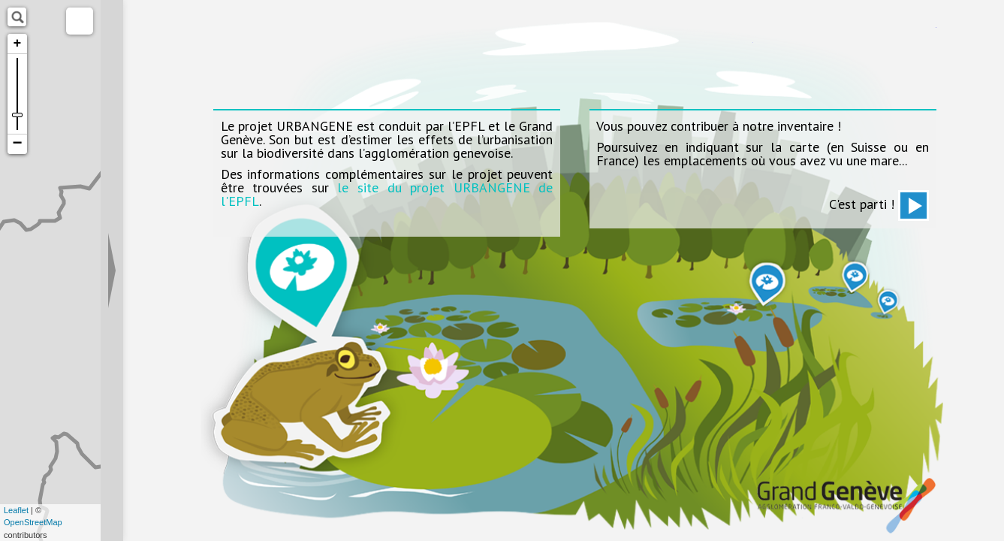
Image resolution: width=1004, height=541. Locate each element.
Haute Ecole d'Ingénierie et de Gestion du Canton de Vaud (889, 36)
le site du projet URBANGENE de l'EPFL (387, 194)
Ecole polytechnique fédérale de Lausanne (256, 36)
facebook (728, 47)
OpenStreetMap (33, 522)
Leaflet (16, 510)
